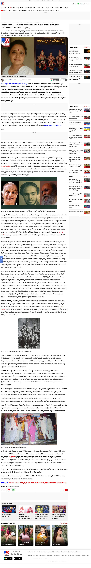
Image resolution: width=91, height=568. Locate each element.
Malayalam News (85, 555)
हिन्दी (30, 1)
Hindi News (35, 555)
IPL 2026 (13, 8)
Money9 (45, 558)
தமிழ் (52, 1)
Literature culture (12, 22)
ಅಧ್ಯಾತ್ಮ (47, 8)
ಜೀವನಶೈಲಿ (33, 10)
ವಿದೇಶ (38, 8)
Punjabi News (71, 555)
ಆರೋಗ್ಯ (39, 10)
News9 (27, 1)
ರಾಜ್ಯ (18, 8)
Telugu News (49, 555)
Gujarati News (64, 555)
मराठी (37, 1)
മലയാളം (56, 1)
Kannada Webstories (8, 523)
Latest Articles (74, 47)
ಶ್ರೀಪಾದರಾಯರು (6, 166)
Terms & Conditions (65, 552)
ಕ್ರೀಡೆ (29, 10)
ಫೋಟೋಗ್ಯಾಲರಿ (28, 8)
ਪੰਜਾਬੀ (48, 1)
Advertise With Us (43, 552)
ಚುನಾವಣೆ (15, 10)
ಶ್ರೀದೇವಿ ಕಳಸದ (9, 80)
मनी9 (60, 1)
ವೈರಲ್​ (42, 8)
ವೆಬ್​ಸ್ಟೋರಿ (50, 10)
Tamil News (77, 555)
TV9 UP (40, 558)
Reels (71, 176)
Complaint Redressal (76, 552)
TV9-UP (63, 1)
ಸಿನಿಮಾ (22, 8)
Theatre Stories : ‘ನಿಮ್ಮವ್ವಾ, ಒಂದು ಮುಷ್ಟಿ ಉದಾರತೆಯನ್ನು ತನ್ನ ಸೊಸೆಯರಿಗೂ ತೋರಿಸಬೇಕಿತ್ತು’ (37, 483)
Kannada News (4, 22)
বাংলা (45, 1)
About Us (36, 552)
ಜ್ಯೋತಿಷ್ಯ (57, 8)
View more (87, 48)
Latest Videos (74, 106)
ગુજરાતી (41, 1)
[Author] (2, 80)
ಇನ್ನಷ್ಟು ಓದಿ (64, 523)
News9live (35, 558)
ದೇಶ (34, 8)
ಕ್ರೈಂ (61, 8)
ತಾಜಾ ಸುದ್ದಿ (6, 8)
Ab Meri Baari (57, 10)
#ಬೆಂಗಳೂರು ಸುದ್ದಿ (22, 10)
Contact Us (30, 552)
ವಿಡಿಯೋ (5, 10)
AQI (75, 4)
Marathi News (42, 555)
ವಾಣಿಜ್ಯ (51, 8)
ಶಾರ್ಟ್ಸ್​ (10, 10)
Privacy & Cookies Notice (54, 552)
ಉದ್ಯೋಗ (65, 8)
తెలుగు (33, 1)
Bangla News (56, 555)
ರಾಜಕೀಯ (44, 10)
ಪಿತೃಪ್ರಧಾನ (11, 457)
